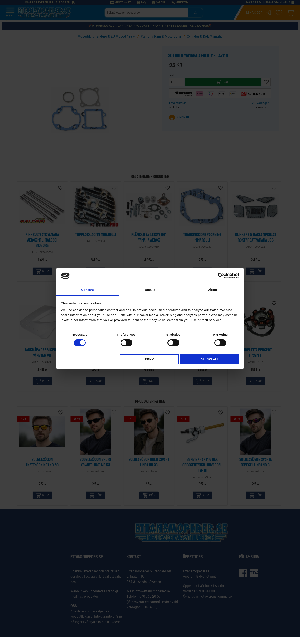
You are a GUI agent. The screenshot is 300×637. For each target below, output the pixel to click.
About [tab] (212, 289)
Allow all (210, 359)
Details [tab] (150, 289)
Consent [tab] (87, 289)
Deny (149, 359)
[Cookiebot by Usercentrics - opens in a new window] (221, 276)
